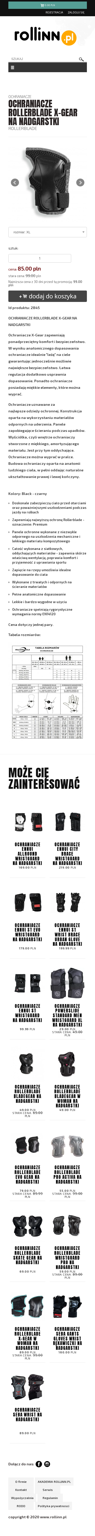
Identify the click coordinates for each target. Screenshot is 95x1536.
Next (80, 183)
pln (47, 6)
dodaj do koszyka (47, 296)
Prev (15, 183)
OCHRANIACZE (19, 96)
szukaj (81, 59)
